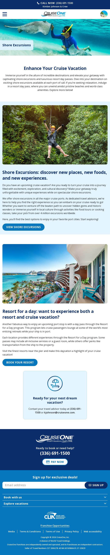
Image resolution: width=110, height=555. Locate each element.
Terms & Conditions (30, 531)
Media (11, 531)
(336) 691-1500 (64, 3)
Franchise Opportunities (55, 525)
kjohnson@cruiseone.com (59, 412)
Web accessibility (93, 531)
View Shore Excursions (23, 227)
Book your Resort (20, 362)
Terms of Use (53, 531)
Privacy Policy (72, 531)
